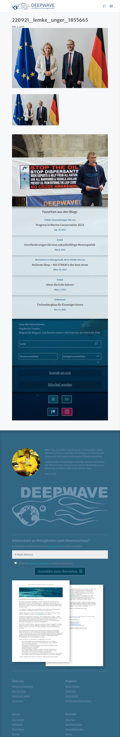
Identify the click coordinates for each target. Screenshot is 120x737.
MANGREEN (71, 696)
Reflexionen (60, 299)
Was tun (71, 220)
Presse (68, 734)
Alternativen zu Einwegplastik (49, 260)
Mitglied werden (60, 384)
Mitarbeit (70, 719)
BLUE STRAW (70, 260)
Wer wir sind (18, 691)
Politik (47, 220)
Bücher (15, 734)
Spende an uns (60, 373)
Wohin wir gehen (21, 696)
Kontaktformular (74, 729)
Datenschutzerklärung (38, 563)
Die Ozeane (18, 719)
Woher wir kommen (22, 686)
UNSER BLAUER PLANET (78, 701)
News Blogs (18, 729)
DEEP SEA (70, 691)
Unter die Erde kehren (60, 284)
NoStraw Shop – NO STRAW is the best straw (60, 265)
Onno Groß (17, 701)
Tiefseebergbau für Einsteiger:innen (60, 304)
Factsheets (17, 724)
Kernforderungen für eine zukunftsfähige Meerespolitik (59, 245)
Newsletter (54, 546)
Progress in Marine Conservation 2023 (60, 225)
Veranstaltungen (59, 220)
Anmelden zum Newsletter (58, 571)
